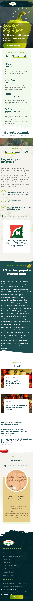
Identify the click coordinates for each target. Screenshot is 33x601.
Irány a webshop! (14, 45)
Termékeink (7, 559)
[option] (16, 236)
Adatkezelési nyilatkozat (11, 569)
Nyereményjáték (8, 575)
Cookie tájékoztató (9, 566)
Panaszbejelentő (8, 572)
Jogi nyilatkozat (8, 562)
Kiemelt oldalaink (12, 548)
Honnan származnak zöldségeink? (14, 556)
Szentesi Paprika (8, 553)
